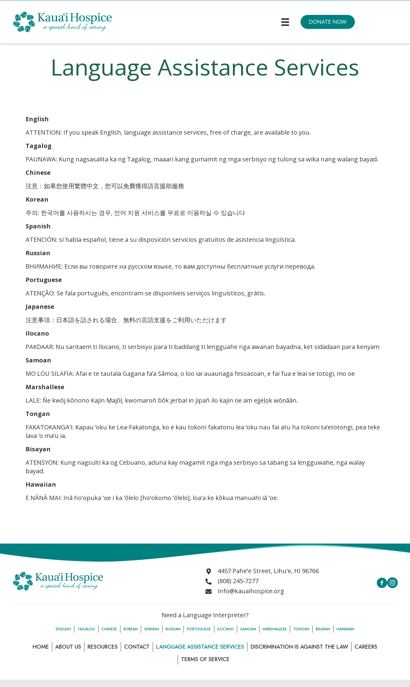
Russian (173, 629)
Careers (366, 647)
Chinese (109, 629)
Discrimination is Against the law (299, 647)
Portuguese (199, 629)
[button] (328, 22)
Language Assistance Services (200, 647)
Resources (102, 647)
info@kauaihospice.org (251, 591)
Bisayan (323, 629)
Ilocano (225, 629)
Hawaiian (345, 629)
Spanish (151, 629)
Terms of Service (205, 659)
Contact (137, 647)
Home (41, 647)
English (63, 629)
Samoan (248, 629)
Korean (130, 629)
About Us (68, 647)
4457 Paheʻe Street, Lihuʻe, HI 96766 (268, 571)
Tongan (301, 629)
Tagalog (86, 629)
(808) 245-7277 (238, 581)
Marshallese (274, 629)
